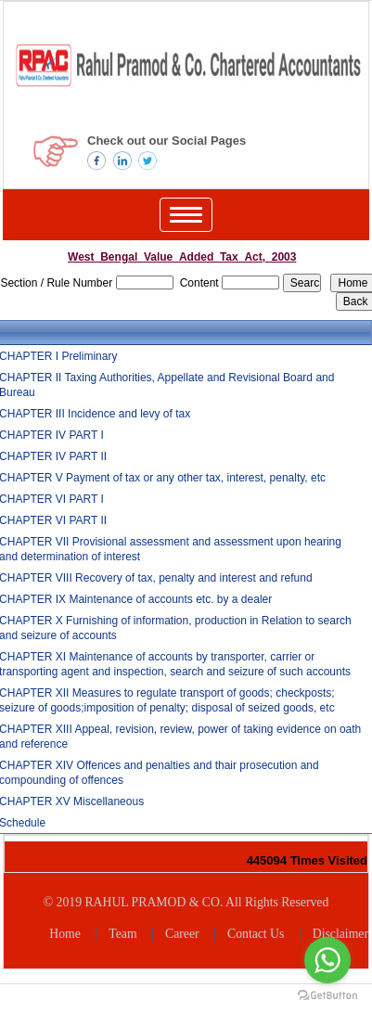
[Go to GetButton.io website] (327, 995)
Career (182, 934)
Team (122, 934)
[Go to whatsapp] (327, 960)
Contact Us (255, 934)
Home (65, 934)
